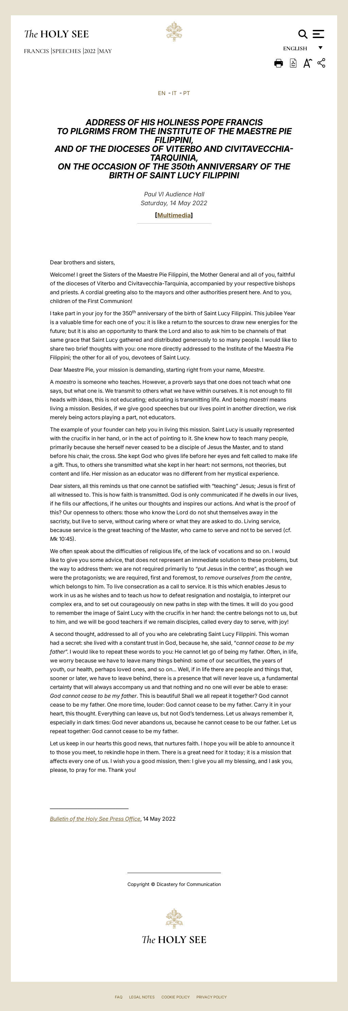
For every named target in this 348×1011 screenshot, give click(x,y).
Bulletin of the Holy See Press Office (95, 818)
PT (186, 93)
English (298, 50)
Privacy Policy (211, 997)
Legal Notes (142, 997)
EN (162, 93)
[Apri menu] (317, 34)
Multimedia (174, 215)
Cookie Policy (175, 997)
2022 (90, 51)
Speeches (67, 51)
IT (174, 93)
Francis (37, 51)
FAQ (118, 997)
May (105, 51)
